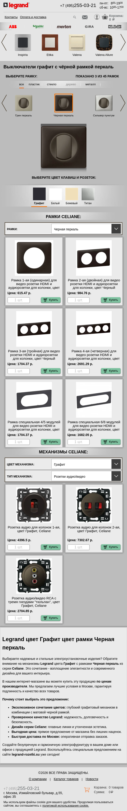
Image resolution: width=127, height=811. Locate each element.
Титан (88, 203)
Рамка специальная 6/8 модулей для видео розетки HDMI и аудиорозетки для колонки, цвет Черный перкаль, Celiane (94, 427)
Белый (55, 203)
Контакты (11, 17)
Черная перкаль (63, 115)
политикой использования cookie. (65, 805)
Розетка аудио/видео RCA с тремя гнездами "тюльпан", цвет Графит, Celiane (34, 601)
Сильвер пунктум (103, 115)
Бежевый (72, 203)
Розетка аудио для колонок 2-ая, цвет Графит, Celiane (94, 529)
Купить (51, 300)
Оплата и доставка (33, 17)
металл (91, 84)
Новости (92, 779)
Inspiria (23, 55)
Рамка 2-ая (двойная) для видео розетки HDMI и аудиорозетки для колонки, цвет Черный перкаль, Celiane (94, 285)
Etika (50, 55)
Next (123, 42)
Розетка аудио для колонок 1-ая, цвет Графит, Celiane (34, 529)
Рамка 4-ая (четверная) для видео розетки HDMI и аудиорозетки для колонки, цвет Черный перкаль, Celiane (94, 356)
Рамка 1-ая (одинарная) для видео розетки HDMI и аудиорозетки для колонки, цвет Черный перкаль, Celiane (34, 285)
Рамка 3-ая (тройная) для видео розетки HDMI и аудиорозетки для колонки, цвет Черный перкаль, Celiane (34, 356)
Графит (39, 203)
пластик (34, 84)
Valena (77, 55)
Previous (4, 42)
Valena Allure (104, 55)
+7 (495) (78, 6)
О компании (38, 779)
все (21, 84)
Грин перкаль (23, 115)
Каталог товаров (66, 779)
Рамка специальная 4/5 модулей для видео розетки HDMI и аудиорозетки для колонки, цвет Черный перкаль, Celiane (34, 427)
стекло (51, 84)
